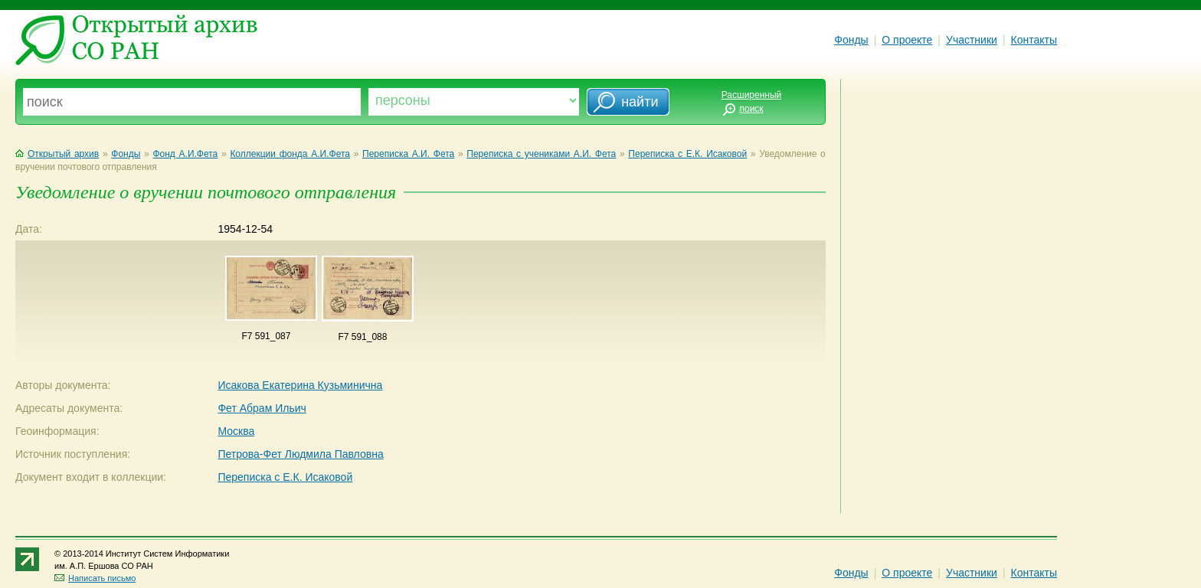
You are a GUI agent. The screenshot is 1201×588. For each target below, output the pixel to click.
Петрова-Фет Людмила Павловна (300, 454)
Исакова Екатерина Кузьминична (300, 385)
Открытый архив (57, 154)
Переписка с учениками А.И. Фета (541, 154)
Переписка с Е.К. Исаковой (687, 154)
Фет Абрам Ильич (262, 408)
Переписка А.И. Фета (408, 154)
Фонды (851, 40)
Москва (236, 431)
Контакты (1034, 40)
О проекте (907, 40)
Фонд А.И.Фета (185, 154)
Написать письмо (95, 578)
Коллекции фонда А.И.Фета (290, 154)
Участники (971, 40)
